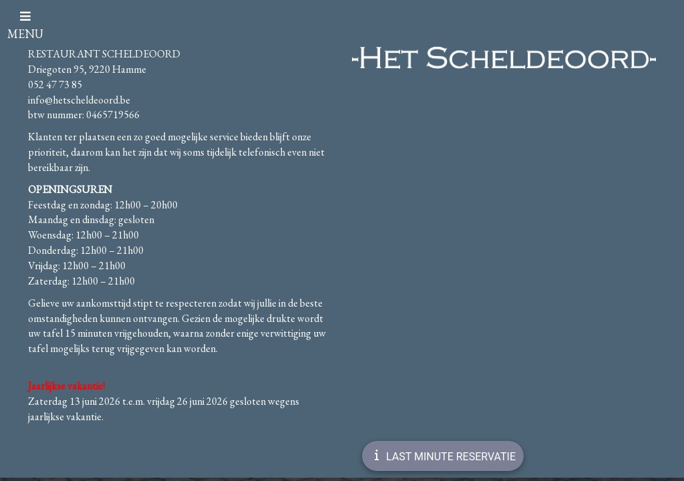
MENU (25, 25)
